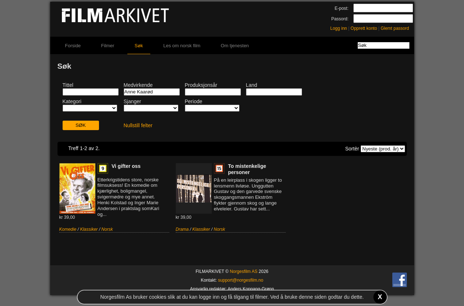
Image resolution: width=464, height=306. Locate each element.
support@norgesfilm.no (240, 280)
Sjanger (132, 101)
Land (251, 85)
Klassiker (89, 229)
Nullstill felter (138, 125)
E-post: (341, 8)
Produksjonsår (201, 85)
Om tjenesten (235, 45)
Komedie (67, 229)
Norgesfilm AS (243, 271)
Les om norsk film (182, 45)
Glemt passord (395, 28)
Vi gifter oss (126, 166)
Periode (193, 101)
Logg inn (338, 28)
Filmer (107, 45)
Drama (182, 229)
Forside (73, 45)
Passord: (339, 18)
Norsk (107, 229)
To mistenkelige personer (247, 169)
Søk (139, 45)
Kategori (72, 101)
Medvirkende (138, 85)
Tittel (68, 85)
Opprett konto (363, 28)
